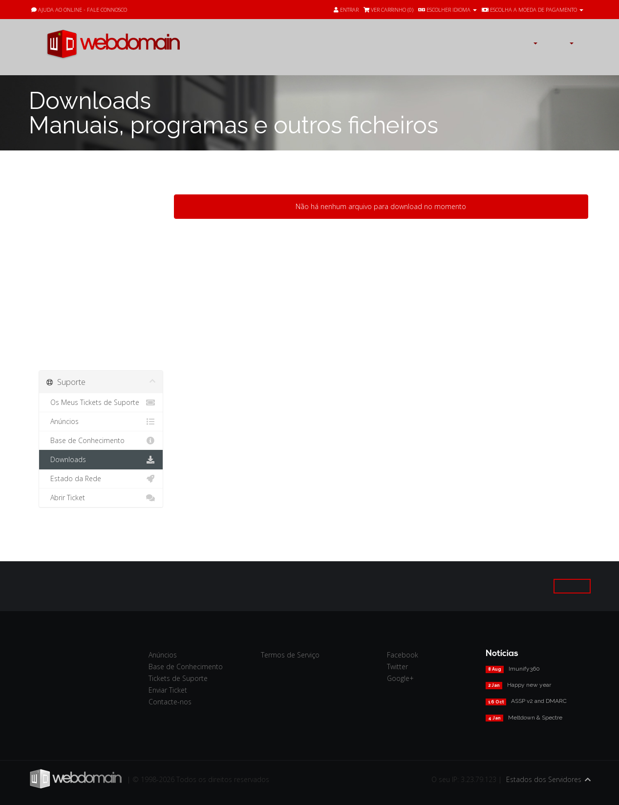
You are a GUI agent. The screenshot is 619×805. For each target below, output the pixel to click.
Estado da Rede (100, 479)
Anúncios (100, 421)
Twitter (397, 666)
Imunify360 (524, 668)
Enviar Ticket (168, 690)
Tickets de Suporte (178, 678)
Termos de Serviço (290, 654)
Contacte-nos (170, 701)
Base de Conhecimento (100, 440)
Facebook (402, 654)
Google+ (400, 678)
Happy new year (529, 684)
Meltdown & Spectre (535, 717)
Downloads (100, 460)
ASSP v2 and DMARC (539, 701)
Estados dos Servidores (543, 779)
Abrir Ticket (100, 498)
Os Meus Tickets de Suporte (100, 402)
